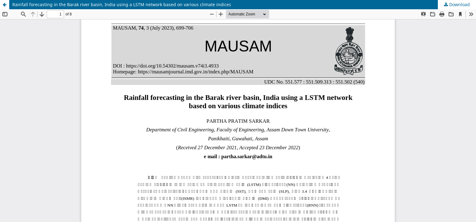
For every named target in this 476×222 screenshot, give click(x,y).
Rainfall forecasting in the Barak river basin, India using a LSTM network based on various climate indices (121, 4)
